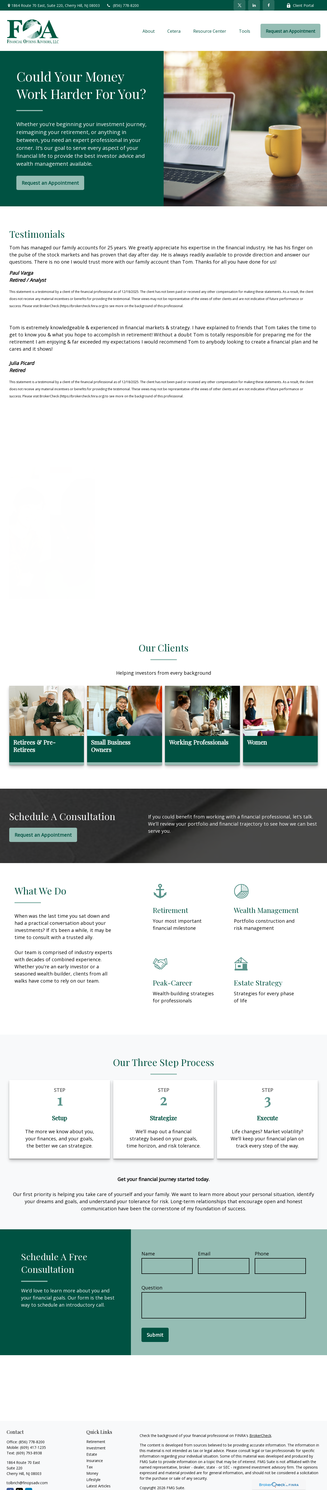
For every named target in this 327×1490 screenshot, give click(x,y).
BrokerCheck (260, 1435)
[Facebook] (268, 5)
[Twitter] (239, 5)
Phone (262, 1253)
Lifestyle (93, 1479)
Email (204, 1253)
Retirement (95, 1441)
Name (148, 1253)
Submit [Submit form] (155, 1335)
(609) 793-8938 (29, 1452)
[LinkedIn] (254, 5)
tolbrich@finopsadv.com (27, 1482)
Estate (91, 1454)
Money (92, 1473)
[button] (148, 30)
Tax (89, 1466)
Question (151, 1287)
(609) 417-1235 (33, 1447)
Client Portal (300, 5)
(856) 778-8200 (122, 5)
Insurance (94, 1460)
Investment (96, 1447)
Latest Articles (98, 1485)
